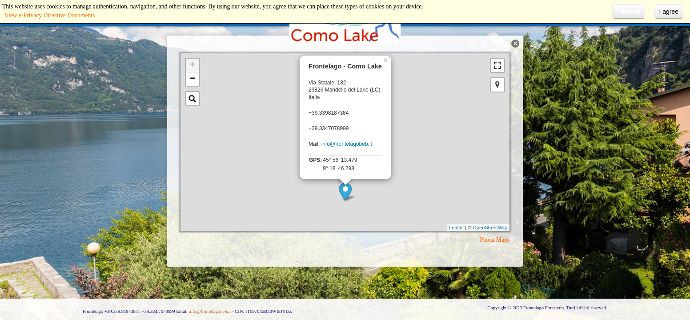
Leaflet (456, 227)
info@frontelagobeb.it (346, 144)
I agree (668, 11)
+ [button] (193, 65)
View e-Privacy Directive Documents (49, 15)
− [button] (193, 79)
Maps (502, 239)
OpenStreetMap (490, 227)
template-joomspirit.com (688, 273)
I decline (628, 11)
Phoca (487, 239)
